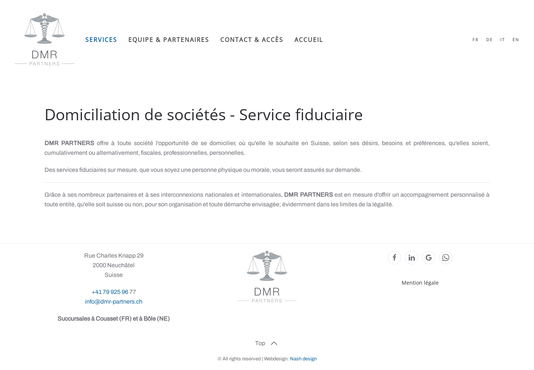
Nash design (303, 358)
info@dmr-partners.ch (113, 301)
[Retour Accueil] (44, 39)
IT (502, 39)
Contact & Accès (251, 40)
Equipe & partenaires (168, 40)
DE (489, 39)
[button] (274, 343)
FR (475, 39)
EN (515, 39)
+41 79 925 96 (110, 292)
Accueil (308, 40)
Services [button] (101, 40)
